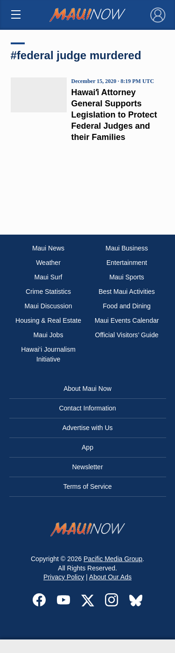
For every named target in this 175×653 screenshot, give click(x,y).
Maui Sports (126, 277)
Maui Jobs (48, 335)
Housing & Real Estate (48, 320)
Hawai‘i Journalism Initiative (48, 354)
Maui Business (126, 248)
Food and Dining (127, 306)
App (87, 447)
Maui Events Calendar (127, 320)
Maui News (48, 248)
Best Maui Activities (126, 291)
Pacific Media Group (113, 559)
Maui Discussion (48, 306)
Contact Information (87, 408)
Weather (48, 262)
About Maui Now (87, 388)
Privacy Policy (63, 577)
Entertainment (126, 262)
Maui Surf (49, 277)
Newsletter (87, 467)
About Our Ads (110, 577)
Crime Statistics (48, 291)
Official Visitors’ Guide (127, 335)
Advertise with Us (87, 427)
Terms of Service (87, 486)
